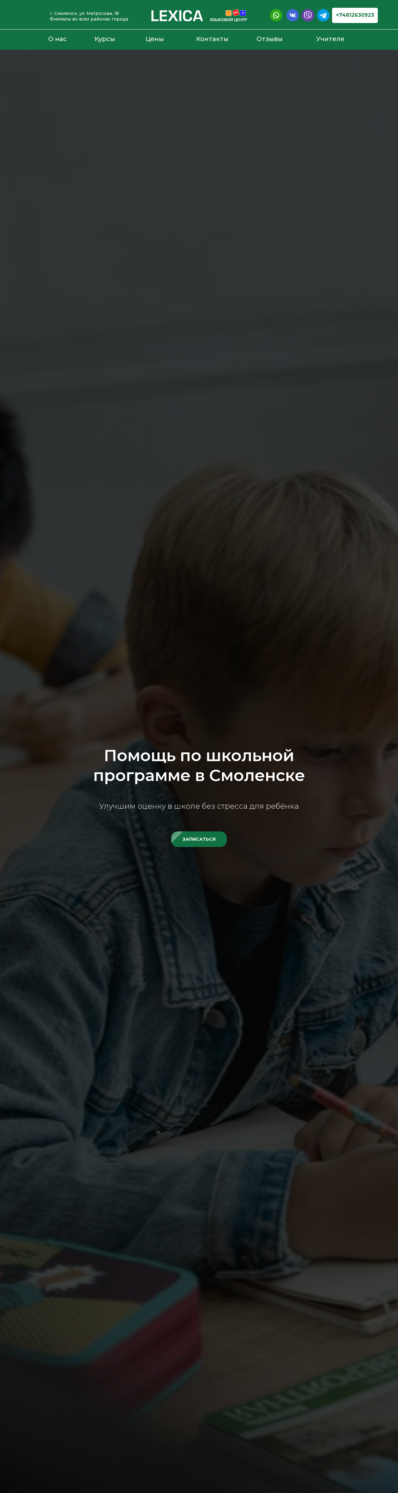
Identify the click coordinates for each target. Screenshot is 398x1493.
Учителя (330, 39)
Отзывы (270, 39)
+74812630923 (355, 15)
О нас (57, 39)
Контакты (212, 39)
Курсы (105, 39)
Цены (155, 39)
